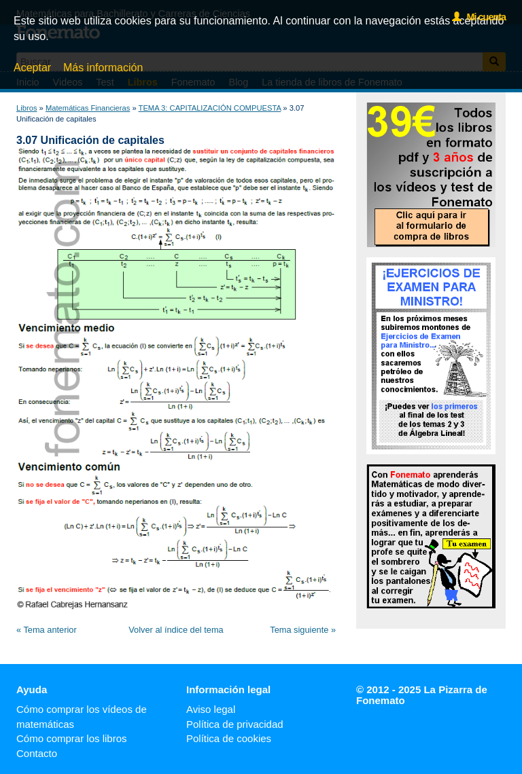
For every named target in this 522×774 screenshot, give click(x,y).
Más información (103, 67)
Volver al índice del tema (175, 630)
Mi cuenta (479, 17)
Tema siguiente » (303, 630)
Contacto (36, 753)
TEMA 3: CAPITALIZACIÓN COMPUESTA (210, 108)
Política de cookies (228, 738)
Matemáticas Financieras (88, 108)
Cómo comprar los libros (71, 738)
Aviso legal (210, 709)
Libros (26, 108)
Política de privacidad (234, 724)
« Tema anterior (46, 630)
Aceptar (32, 67)
